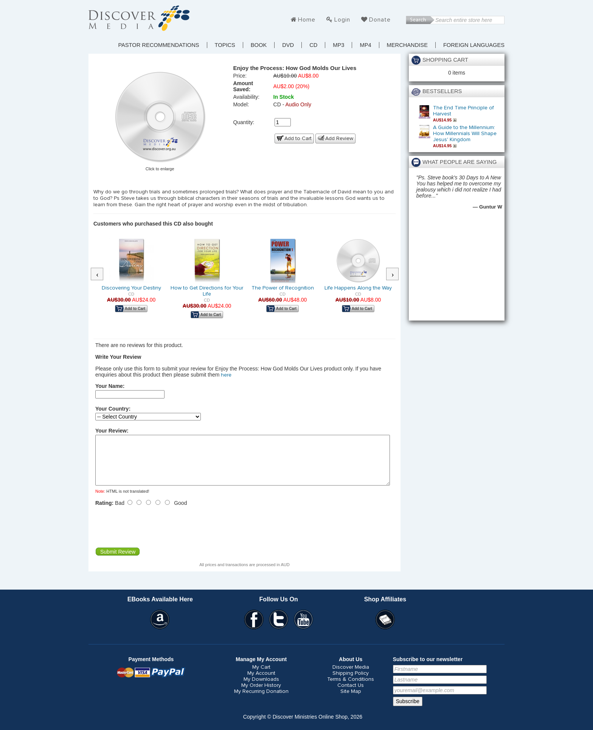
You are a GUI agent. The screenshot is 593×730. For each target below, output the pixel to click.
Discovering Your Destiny (131, 288)
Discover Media (350, 676)
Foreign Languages (474, 45)
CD (313, 45)
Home (306, 20)
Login (342, 20)
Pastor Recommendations (158, 45)
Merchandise (407, 45)
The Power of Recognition (282, 288)
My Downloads (261, 688)
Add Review (339, 138)
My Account (261, 682)
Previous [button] (101, 274)
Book (259, 45)
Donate (380, 20)
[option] (131, 280)
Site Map (350, 700)
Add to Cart (298, 138)
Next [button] (396, 274)
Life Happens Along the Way (358, 288)
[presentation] (152, 536)
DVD (288, 45)
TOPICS (225, 45)
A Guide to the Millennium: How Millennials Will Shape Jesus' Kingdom (465, 133)
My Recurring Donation (261, 700)
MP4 (365, 45)
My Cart (261, 676)
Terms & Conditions (350, 688)
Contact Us (350, 694)
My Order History (261, 694)
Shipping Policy (350, 682)
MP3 (338, 45)
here (226, 375)
